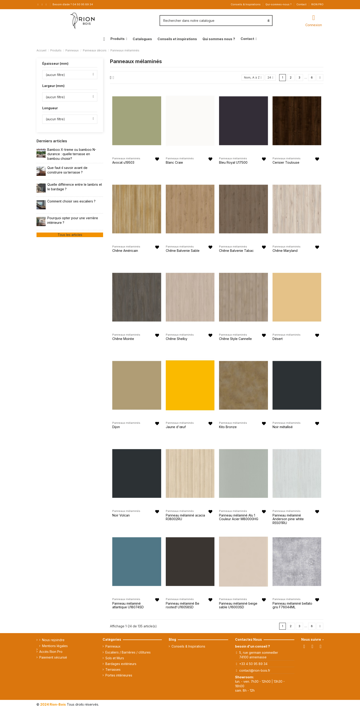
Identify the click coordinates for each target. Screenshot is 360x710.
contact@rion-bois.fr (254, 671)
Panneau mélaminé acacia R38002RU (185, 518)
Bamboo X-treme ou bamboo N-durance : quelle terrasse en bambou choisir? (71, 154)
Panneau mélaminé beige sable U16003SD (238, 606)
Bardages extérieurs (120, 665)
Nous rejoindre (53, 641)
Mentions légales (55, 647)
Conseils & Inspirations (246, 4)
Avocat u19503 (123, 163)
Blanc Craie (174, 163)
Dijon (116, 427)
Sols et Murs (114, 659)
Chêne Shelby (176, 339)
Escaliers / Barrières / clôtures (128, 653)
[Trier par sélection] (251, 78)
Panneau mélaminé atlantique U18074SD (128, 606)
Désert (278, 339)
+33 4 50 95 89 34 (253, 665)
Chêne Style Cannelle (235, 339)
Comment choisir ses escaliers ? (71, 201)
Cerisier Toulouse (286, 163)
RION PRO (317, 4)
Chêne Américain (125, 251)
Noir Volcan (121, 516)
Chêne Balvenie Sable (183, 251)
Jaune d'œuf (176, 427)
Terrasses (113, 670)
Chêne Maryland (285, 251)
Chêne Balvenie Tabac (236, 251)
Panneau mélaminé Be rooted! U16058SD (182, 606)
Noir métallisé (283, 427)
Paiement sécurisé (53, 658)
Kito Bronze (228, 427)
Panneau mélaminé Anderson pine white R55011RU (288, 519)
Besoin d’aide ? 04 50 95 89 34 (73, 4)
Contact (301, 4)
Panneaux (113, 647)
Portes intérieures (118, 676)
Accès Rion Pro (50, 652)
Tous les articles (70, 235)
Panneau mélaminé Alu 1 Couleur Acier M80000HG (238, 518)
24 (269, 78)
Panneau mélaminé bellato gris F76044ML (292, 606)
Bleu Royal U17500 (233, 163)
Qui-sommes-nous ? (278, 4)
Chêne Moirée (123, 339)
